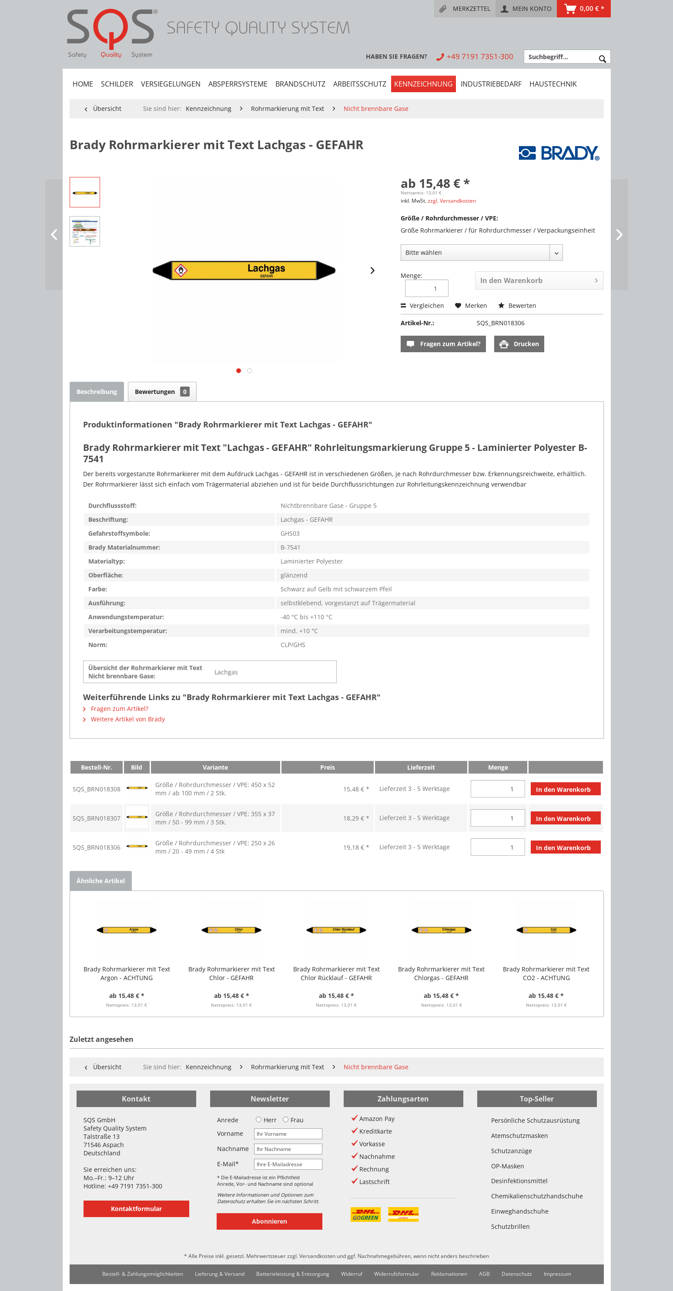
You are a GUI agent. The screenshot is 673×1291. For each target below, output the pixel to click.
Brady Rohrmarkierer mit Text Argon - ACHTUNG (127, 973)
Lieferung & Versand (219, 1274)
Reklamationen (449, 1274)
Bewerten (517, 305)
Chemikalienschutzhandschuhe (537, 1196)
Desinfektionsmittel (519, 1181)
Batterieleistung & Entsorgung (292, 1274)
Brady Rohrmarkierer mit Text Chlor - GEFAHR (231, 973)
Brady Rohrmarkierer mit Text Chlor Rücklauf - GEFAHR (336, 973)
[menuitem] (465, 8)
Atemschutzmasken (519, 1135)
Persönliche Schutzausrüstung (535, 1120)
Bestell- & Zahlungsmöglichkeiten (142, 1274)
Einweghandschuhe (520, 1211)
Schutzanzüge (511, 1151)
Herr (266, 1120)
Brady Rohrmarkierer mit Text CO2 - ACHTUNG (546, 973)
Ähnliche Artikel (101, 881)
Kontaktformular (136, 1208)
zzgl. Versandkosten (452, 200)
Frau (293, 1120)
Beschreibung (97, 391)
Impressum (557, 1274)
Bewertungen (162, 392)
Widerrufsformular (396, 1274)
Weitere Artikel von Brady (124, 719)
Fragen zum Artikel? (443, 344)
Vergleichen (422, 305)
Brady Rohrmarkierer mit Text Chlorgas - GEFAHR (441, 973)
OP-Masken (507, 1166)
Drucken (519, 344)
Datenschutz (517, 1274)
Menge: (411, 275)
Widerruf (351, 1274)
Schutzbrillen (510, 1226)
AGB (484, 1274)
